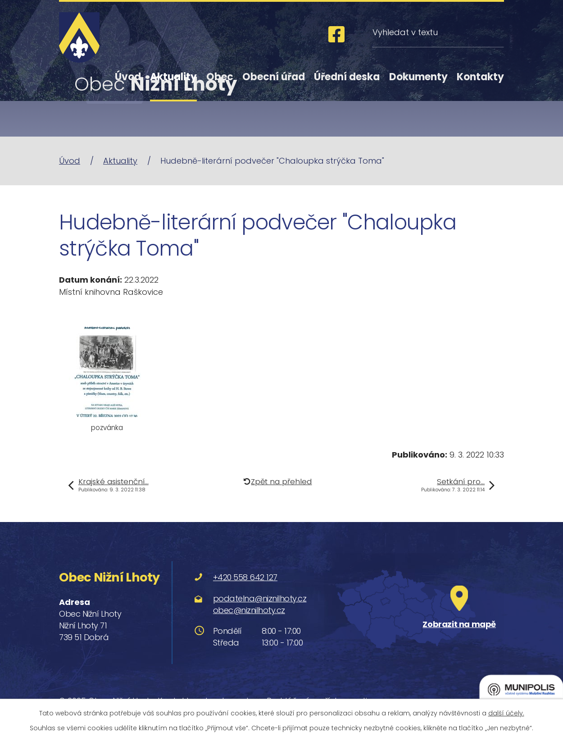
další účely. (506, 713)
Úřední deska (347, 77)
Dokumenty (418, 77)
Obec (219, 77)
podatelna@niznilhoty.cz (260, 598)
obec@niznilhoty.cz (249, 610)
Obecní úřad (273, 77)
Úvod (128, 77)
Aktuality (173, 77)
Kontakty (480, 77)
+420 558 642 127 (245, 577)
